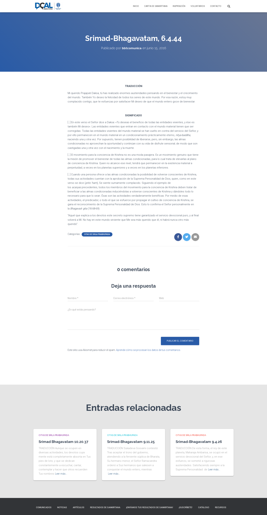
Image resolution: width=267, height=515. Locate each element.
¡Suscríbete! (185, 507)
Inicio (136, 6)
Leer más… (61, 473)
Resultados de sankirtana (105, 507)
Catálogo (203, 507)
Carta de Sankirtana (155, 6)
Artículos (78, 507)
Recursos (220, 507)
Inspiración (179, 6)
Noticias (62, 507)
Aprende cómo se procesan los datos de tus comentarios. (148, 350)
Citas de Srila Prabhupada (97, 234)
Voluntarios (198, 6)
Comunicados (43, 507)
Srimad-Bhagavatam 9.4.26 (201, 436)
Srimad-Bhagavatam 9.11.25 (133, 436)
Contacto (215, 6)
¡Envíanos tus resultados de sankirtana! (149, 507)
